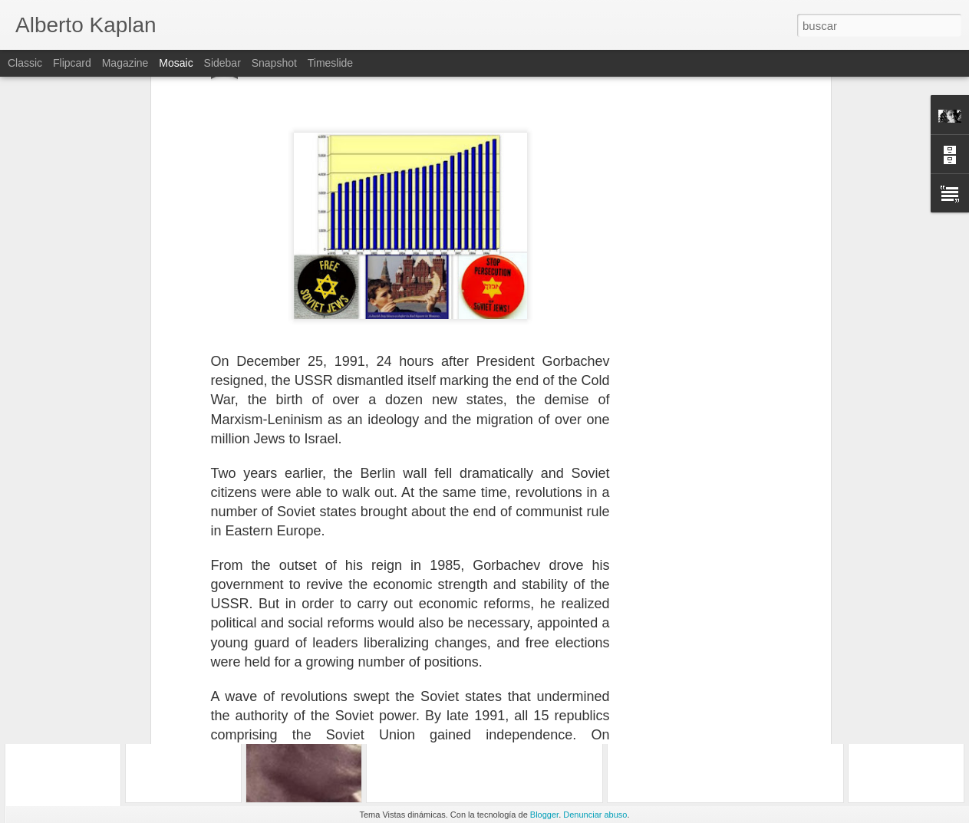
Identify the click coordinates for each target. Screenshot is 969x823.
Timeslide (330, 63)
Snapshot (274, 63)
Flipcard (72, 63)
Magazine (125, 63)
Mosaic (176, 63)
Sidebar (222, 63)
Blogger (544, 814)
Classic (25, 63)
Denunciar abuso (595, 814)
